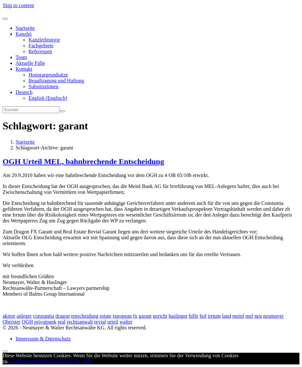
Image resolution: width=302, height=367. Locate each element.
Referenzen (40, 51)
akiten (9, 316)
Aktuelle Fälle (30, 63)
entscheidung (84, 316)
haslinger (178, 316)
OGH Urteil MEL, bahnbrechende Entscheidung (83, 161)
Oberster (11, 322)
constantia (43, 316)
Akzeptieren (21, 361)
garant (145, 316)
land (226, 316)
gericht (160, 316)
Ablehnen (44, 361)
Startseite (25, 28)
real (61, 322)
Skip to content (18, 5)
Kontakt (24, 69)
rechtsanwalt (80, 322)
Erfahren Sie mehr (73, 361)
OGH (27, 322)
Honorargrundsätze (48, 74)
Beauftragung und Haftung (56, 80)
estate (105, 316)
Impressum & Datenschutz (43, 338)
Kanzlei (24, 34)
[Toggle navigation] (5, 19)
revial (100, 322)
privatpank (45, 322)
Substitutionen (43, 86)
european (122, 316)
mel (249, 316)
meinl (238, 316)
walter (125, 322)
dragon (62, 316)
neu (258, 316)
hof (203, 316)
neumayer (273, 316)
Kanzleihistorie (44, 39)
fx (135, 316)
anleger (24, 316)
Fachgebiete (40, 45)
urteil (112, 322)
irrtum (214, 316)
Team (21, 57)
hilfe (193, 316)
